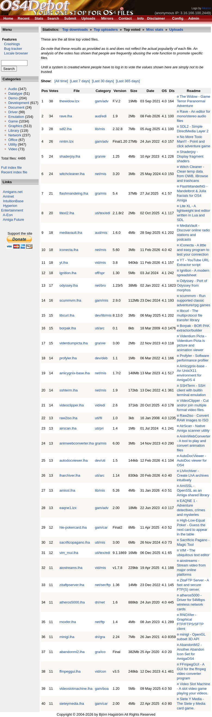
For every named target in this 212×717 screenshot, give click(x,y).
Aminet (8, 196)
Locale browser (14, 53)
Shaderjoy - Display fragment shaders (190, 156)
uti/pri (99, 428)
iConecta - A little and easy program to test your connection (193, 249)
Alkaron (206, 8)
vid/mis (100, 263)
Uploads (176, 29)
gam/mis (101, 300)
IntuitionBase (13, 201)
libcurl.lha (67, 315)
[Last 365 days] (128, 81)
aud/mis (101, 233)
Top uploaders (106, 29)
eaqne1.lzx (68, 508)
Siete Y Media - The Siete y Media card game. (191, 703)
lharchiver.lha (70, 475)
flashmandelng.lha (74, 193)
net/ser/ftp (103, 585)
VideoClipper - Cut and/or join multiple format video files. (193, 405)
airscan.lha (68, 428)
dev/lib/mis (103, 315)
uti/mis (100, 542)
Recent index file (14, 172)
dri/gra (100, 637)
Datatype (15, 93)
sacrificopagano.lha (75, 542)
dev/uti (100, 460)
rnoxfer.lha (68, 622)
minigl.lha (67, 637)
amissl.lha (67, 490)
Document (16, 107)
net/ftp (100, 622)
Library (13, 130)
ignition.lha (68, 273)
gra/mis (101, 193)
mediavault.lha (71, 233)
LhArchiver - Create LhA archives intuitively (193, 475)
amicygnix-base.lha (75, 373)
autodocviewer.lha (74, 460)
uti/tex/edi (102, 213)
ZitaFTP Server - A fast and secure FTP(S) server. (193, 585)
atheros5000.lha (72, 602)
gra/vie (100, 156)
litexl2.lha (67, 213)
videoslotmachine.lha (76, 689)
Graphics (15, 126)
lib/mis (100, 129)
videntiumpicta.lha (74, 343)
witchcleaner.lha (72, 174)
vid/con (100, 671)
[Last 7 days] (80, 81)
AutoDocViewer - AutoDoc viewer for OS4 (192, 460)
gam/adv (101, 101)
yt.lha (64, 263)
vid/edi (100, 405)
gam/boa (102, 689)
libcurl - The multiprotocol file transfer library (189, 315)
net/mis (100, 174)
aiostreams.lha (71, 568)
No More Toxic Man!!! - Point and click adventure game (193, 141)
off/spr (100, 273)
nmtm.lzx (67, 141)
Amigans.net (13, 192)
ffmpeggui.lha (70, 671)
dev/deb (101, 358)
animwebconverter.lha (77, 443)
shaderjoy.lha (70, 156)
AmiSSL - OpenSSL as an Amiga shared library (193, 490)
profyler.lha (68, 358)
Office (12, 140)
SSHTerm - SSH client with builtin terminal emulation (191, 390)
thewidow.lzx (69, 101)
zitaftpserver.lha (72, 585)
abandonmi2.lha (72, 652)
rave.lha (66, 116)
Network (14, 135)
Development (18, 103)
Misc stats (154, 29)
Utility (12, 144)
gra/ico (100, 652)
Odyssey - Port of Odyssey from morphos (192, 285)
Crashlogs (10, 44)
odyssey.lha (69, 285)
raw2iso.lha (68, 418)
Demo (13, 98)
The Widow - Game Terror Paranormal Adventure (193, 101)
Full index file (11, 168)
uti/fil (98, 418)
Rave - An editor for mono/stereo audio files (193, 116)
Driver (13, 112)
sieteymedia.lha (72, 703)
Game (13, 121)
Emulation (16, 117)
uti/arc (99, 328)
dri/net (100, 602)
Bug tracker (11, 49)
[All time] (61, 81)
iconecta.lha (69, 250)
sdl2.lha (66, 129)
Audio (12, 89)
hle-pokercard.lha (73, 527)
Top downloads (75, 29)
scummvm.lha (70, 300)
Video (12, 149)
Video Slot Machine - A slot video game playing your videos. (193, 688)
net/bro (100, 285)
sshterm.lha (69, 390)
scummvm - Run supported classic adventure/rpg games (193, 300)
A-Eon (8, 215)
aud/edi (101, 116)
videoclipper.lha (72, 405)
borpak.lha (68, 328)
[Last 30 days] (103, 81)
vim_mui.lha (69, 553)
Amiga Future (13, 219)
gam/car (101, 527)
